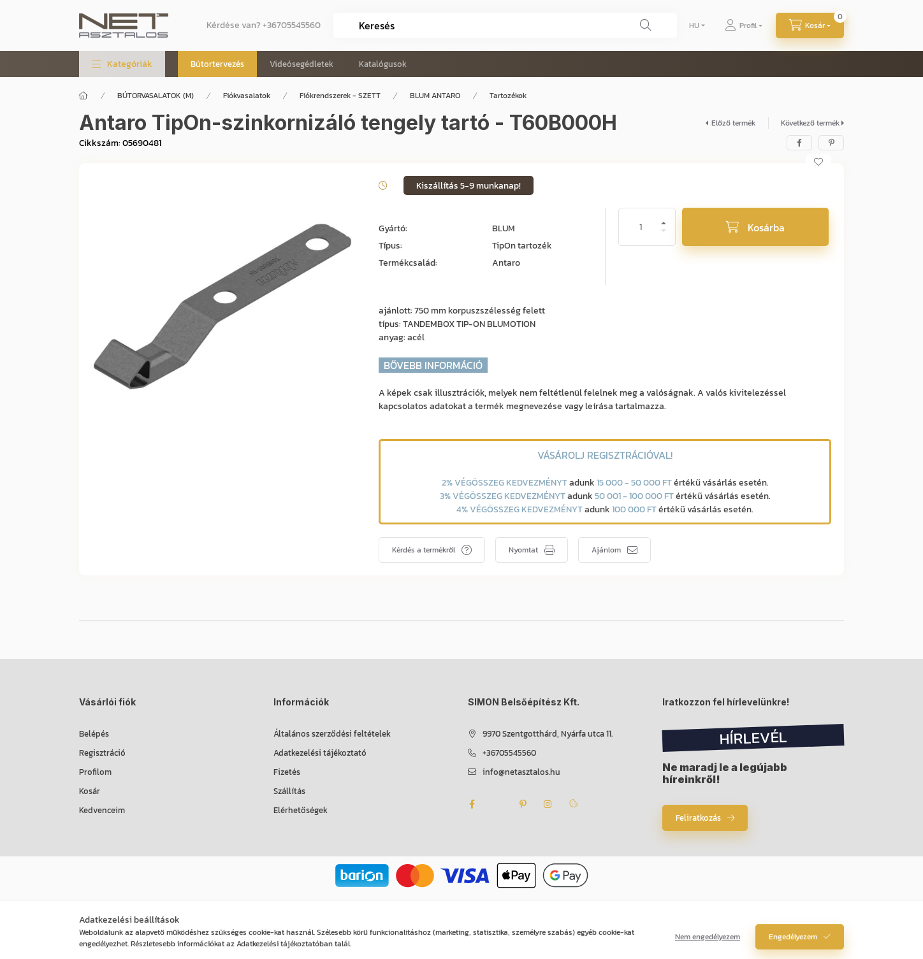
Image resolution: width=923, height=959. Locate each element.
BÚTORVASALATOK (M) (155, 95)
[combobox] (505, 25)
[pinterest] (831, 142)
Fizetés (286, 772)
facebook (471, 804)
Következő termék (810, 123)
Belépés (94, 734)
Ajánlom (606, 550)
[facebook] (799, 142)
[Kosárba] (755, 227)
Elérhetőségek (300, 810)
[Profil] (743, 25)
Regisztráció (102, 753)
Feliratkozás (698, 818)
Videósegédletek (301, 64)
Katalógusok (383, 64)
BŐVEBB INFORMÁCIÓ (433, 365)
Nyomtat (523, 550)
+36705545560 (292, 25)
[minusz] (663, 236)
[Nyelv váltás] (694, 25)
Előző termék (733, 123)
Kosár (89, 791)
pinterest (522, 804)
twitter (497, 804)
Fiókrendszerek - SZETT (340, 95)
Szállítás (289, 791)
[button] (122, 64)
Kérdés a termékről (423, 550)
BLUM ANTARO (435, 95)
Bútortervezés (217, 64)
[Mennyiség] (640, 226)
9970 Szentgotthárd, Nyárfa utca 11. (548, 734)
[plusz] (663, 217)
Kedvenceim (102, 810)
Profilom (95, 772)
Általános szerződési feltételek (332, 734)
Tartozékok (508, 95)
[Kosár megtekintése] (810, 25)
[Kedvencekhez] (818, 161)
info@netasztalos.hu (521, 772)
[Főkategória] (83, 95)
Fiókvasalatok (246, 95)
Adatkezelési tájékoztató (320, 753)
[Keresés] (645, 25)
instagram (548, 804)
